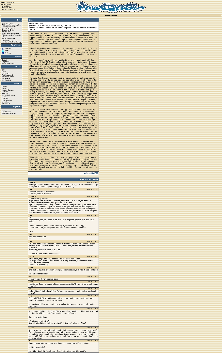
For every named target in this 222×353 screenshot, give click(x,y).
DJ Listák (5, 92)
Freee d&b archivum (9, 113)
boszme (31, 256)
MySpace (8, 53)
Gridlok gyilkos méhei (9, 26)
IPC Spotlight (6, 80)
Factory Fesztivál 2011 (9, 40)
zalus (30, 276)
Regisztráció (6, 62)
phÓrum (5, 88)
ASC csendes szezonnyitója (11, 25)
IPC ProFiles (6, 78)
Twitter (7, 51)
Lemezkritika (6, 73)
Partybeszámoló (7, 75)
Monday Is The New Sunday (11, 42)
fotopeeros (32, 196)
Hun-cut (4, 97)
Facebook (8, 48)
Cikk (3, 70)
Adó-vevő (5, 98)
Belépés (5, 60)
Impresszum (6, 103)
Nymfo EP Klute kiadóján (10, 33)
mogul (31, 267)
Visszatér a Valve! (8, 23)
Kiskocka (32, 182)
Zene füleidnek (7, 100)
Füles (4, 71)
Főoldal (4, 86)
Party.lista (5, 93)
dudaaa (31, 328)
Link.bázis (5, 102)
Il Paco (31, 189)
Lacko (31, 215)
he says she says (8, 90)
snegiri (31, 296)
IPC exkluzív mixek (8, 95)
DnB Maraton (6, 112)
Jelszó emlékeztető (8, 63)
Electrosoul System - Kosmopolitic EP (9, 31)
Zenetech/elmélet (8, 77)
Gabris (31, 341)
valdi (30, 234)
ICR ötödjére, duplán (9, 28)
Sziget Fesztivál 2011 (9, 38)
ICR (3, 110)
